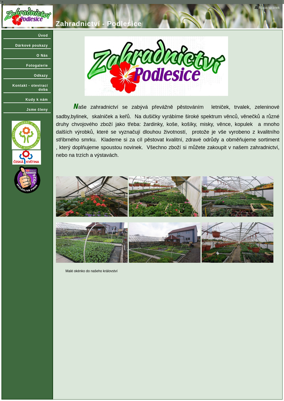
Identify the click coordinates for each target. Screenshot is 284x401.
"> (142, 200)
